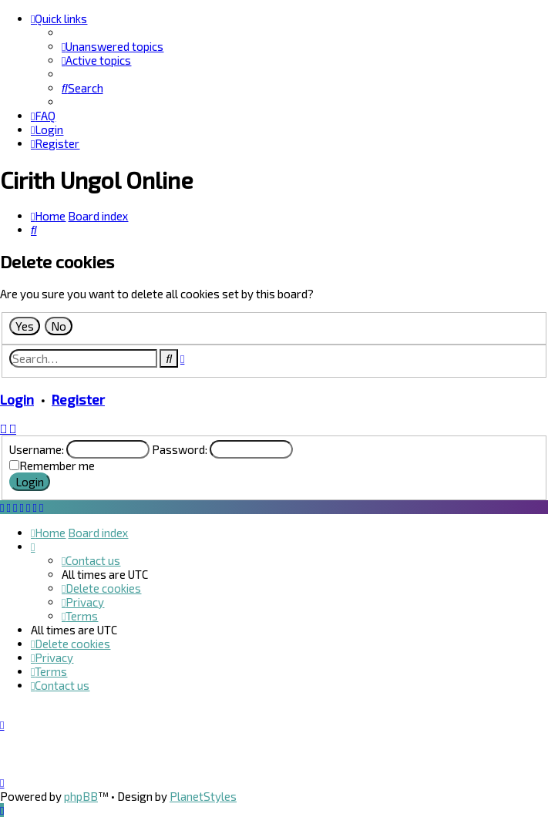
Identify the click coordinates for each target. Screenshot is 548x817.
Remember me (57, 465)
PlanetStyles (203, 796)
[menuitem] (112, 46)
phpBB (81, 796)
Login (17, 399)
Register (78, 399)
